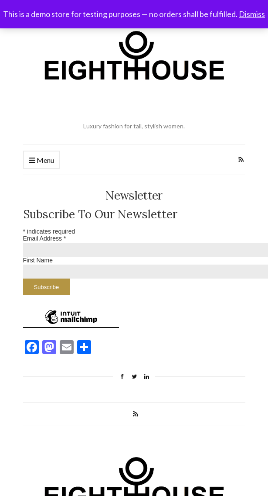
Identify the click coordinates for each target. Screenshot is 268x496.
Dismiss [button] (252, 14)
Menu (41, 160)
